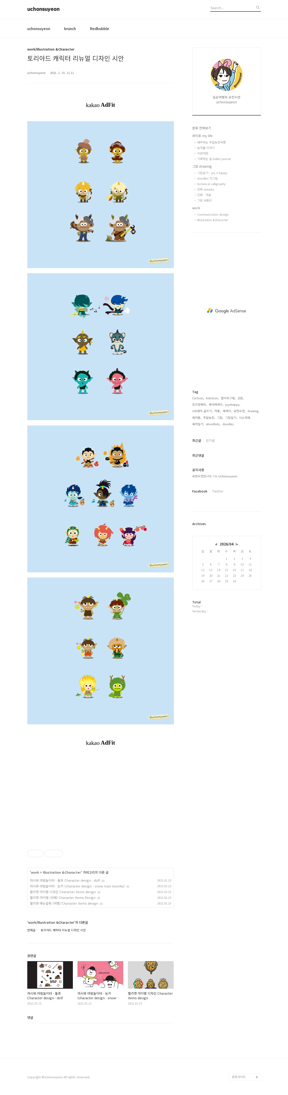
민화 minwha (205, 189)
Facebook (199, 491)
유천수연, (240, 411)
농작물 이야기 (206, 148)
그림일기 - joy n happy (212, 173)
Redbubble (99, 28)
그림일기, (231, 417)
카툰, (217, 411)
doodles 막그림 (207, 178)
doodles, (228, 424)
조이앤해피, (199, 404)
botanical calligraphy (211, 184)
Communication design (213, 214)
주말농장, (209, 417)
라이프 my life (202, 135)
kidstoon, (212, 398)
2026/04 (226, 544)
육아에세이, (216, 404)
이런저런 (202, 153)
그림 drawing (202, 166)
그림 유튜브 (204, 200)
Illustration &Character (212, 220)
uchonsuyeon (43, 9)
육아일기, (198, 424)
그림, (220, 417)
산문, (240, 398)
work (196, 207)
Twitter (217, 491)
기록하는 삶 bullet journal (214, 159)
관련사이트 (239, 1077)
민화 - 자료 (204, 195)
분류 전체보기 (201, 128)
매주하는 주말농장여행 (211, 142)
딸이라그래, (228, 398)
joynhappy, (232, 404)
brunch (70, 28)
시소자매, (245, 417)
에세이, (227, 411)
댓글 (30, 1017)
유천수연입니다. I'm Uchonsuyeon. (215, 476)
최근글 (196, 440)
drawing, (253, 411)
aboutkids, (213, 424)
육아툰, (196, 417)
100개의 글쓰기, (202, 411)
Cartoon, (198, 398)
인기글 (210, 440)
